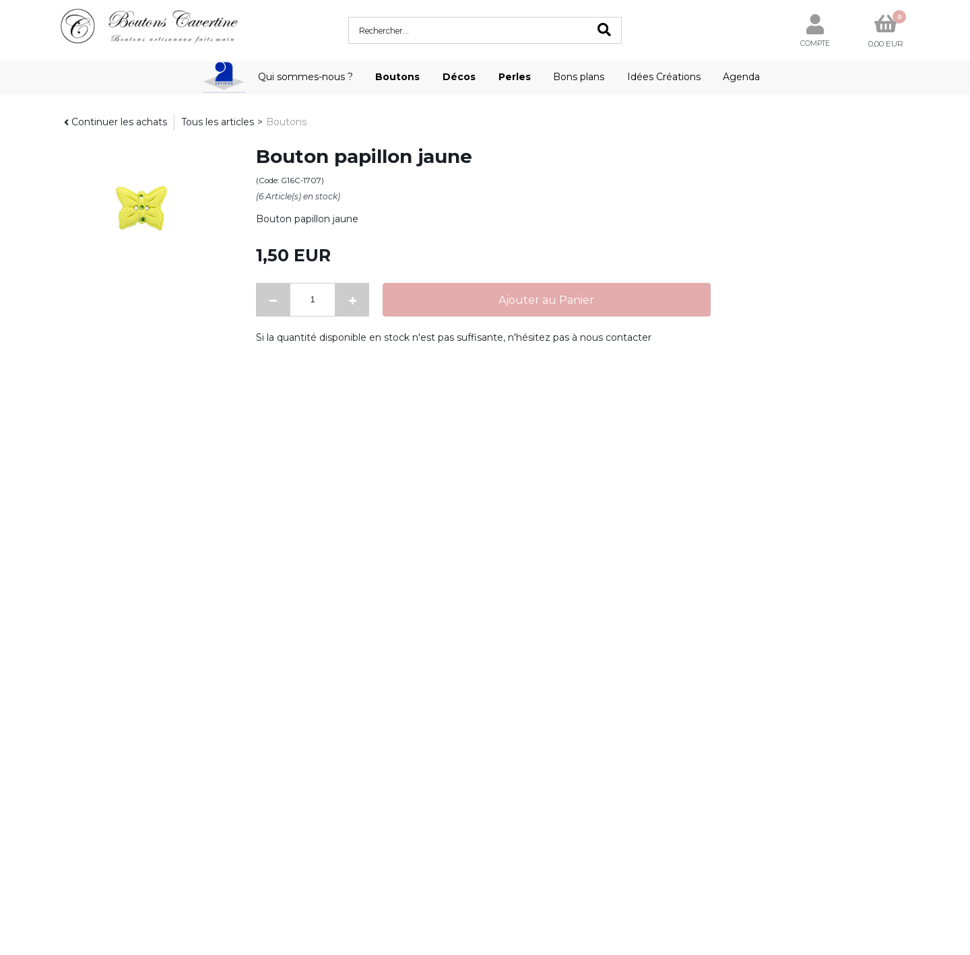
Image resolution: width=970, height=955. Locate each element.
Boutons (397, 77)
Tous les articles (217, 122)
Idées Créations (664, 77)
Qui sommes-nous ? (305, 77)
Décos (459, 77)
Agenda (741, 77)
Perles (514, 77)
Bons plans (578, 77)
